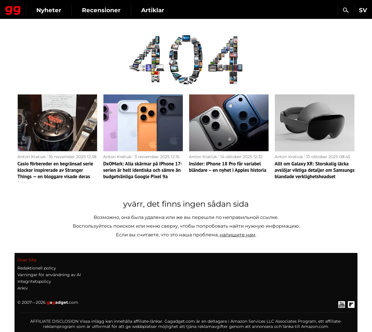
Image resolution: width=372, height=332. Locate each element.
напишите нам (237, 235)
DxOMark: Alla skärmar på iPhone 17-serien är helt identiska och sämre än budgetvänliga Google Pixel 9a (142, 170)
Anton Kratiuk (31, 156)
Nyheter (101, 10)
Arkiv (22, 288)
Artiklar (205, 10)
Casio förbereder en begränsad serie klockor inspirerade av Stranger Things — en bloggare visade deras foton (55, 173)
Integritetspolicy (34, 281)
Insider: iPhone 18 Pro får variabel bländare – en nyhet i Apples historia (227, 166)
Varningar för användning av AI (49, 274)
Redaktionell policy (36, 268)
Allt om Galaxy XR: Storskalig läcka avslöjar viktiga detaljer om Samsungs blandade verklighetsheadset (315, 170)
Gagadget (39, 7)
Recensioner (153, 10)
